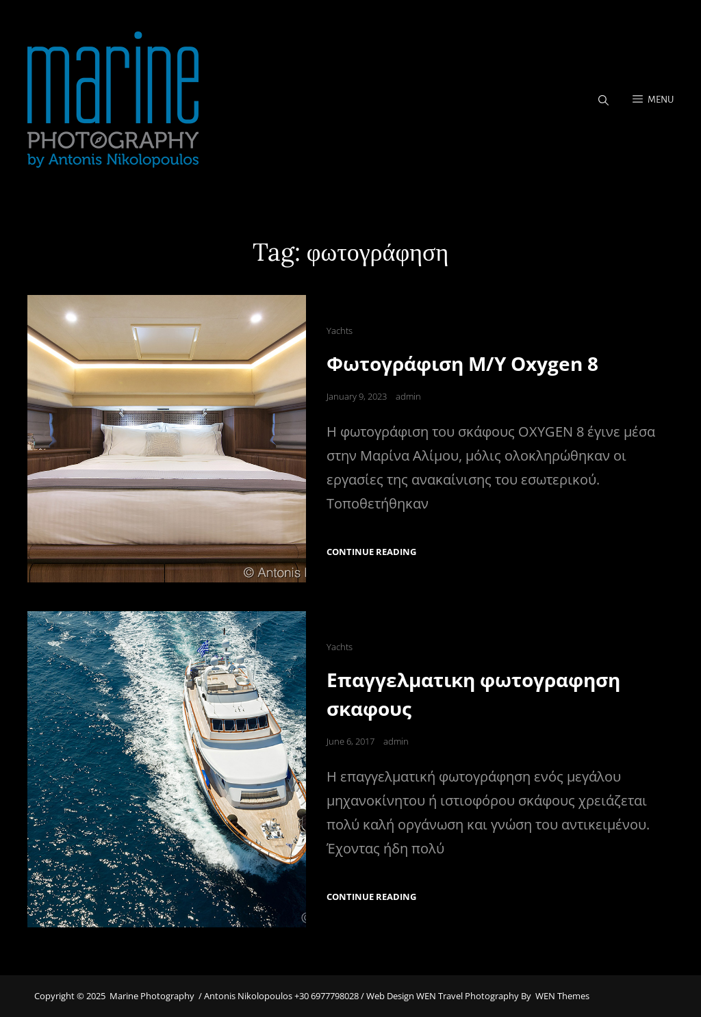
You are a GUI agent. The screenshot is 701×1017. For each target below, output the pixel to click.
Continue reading (371, 552)
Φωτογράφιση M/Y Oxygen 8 (462, 363)
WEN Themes (562, 996)
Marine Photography (152, 996)
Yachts (340, 330)
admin (408, 396)
